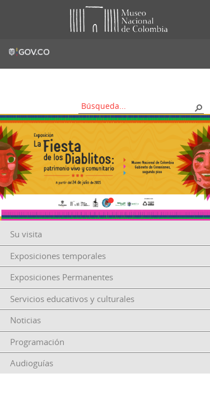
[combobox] (137, 105)
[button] (198, 107)
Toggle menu (16, 20)
